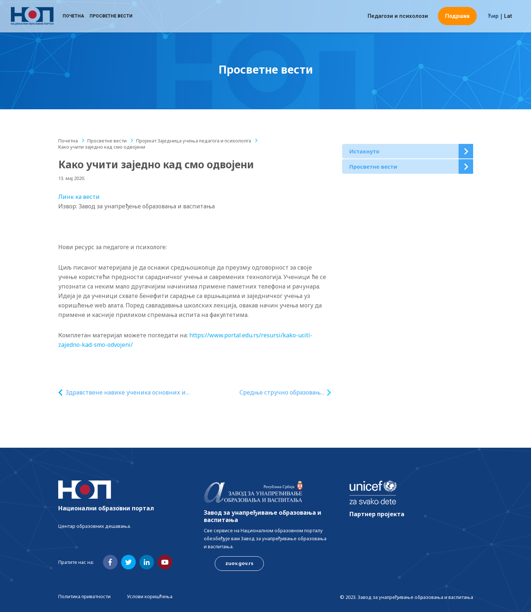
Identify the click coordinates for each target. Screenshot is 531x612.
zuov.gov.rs (239, 563)
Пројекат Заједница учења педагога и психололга (193, 140)
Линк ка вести (79, 197)
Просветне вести (111, 16)
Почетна (73, 16)
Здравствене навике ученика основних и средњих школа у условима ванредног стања (126, 392)
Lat (508, 16)
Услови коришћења (150, 596)
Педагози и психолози (398, 16)
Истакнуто (364, 151)
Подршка (457, 16)
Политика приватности (84, 596)
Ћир (493, 16)
